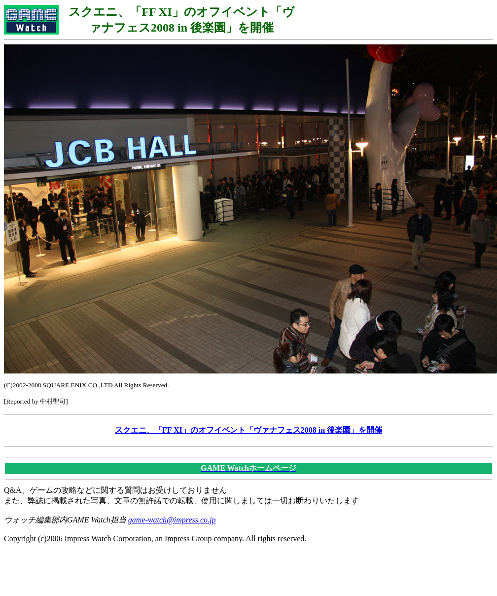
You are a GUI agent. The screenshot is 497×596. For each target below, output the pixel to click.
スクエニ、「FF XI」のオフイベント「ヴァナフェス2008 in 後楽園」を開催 (248, 430)
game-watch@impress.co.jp (172, 520)
